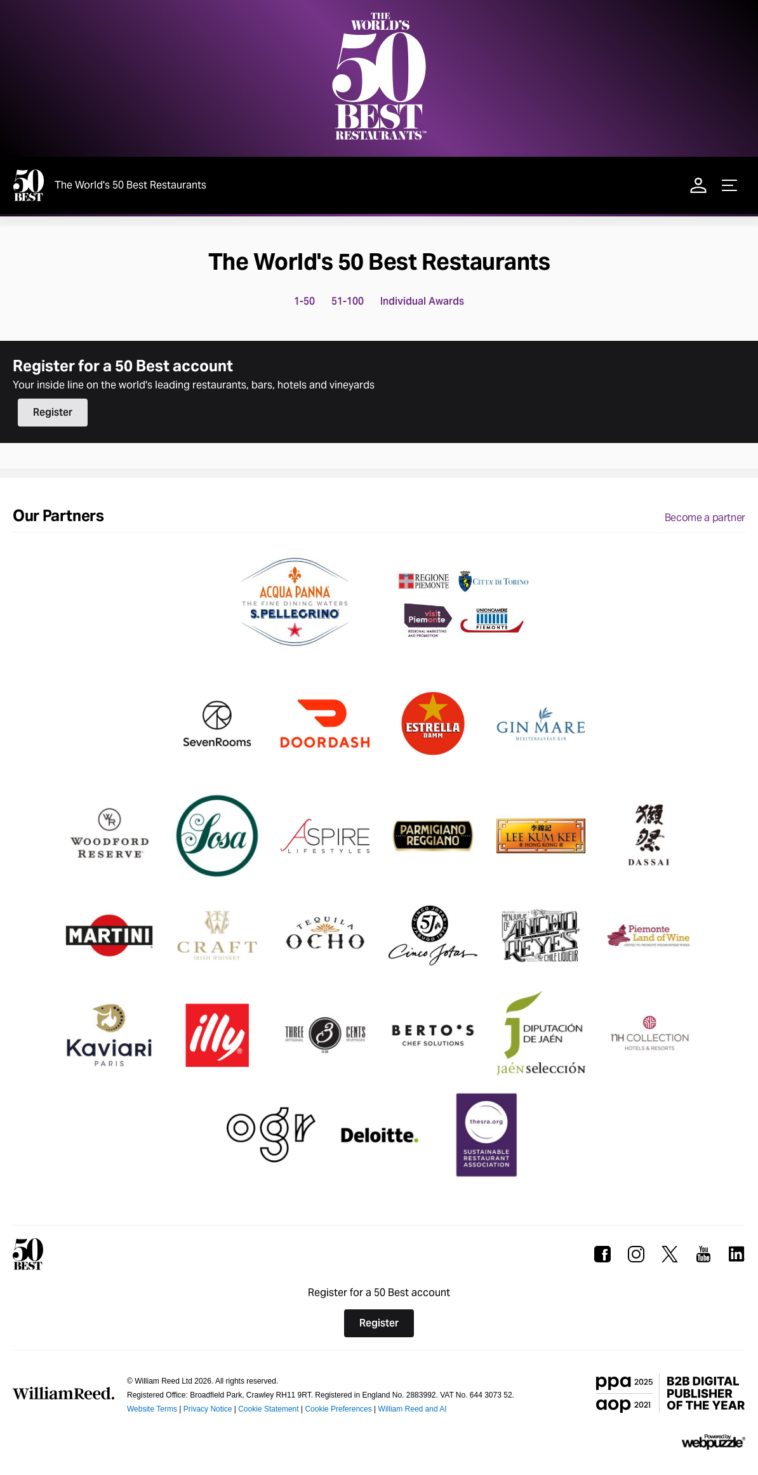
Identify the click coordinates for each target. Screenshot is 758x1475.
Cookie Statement (268, 1409)
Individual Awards (422, 301)
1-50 (304, 301)
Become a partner (705, 517)
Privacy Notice (207, 1409)
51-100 (347, 301)
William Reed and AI (412, 1409)
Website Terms (152, 1409)
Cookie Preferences (338, 1409)
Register (52, 412)
